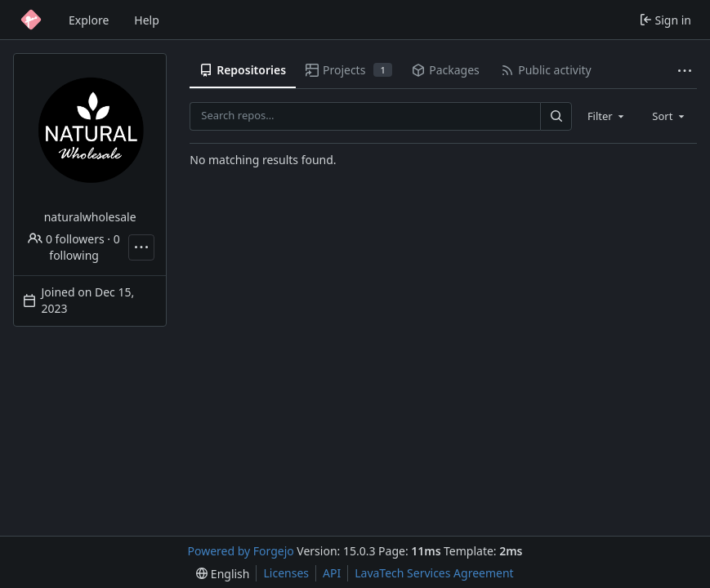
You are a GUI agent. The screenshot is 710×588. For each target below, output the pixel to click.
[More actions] (141, 247)
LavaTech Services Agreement (434, 573)
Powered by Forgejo (241, 551)
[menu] (222, 573)
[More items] (684, 70)
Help (146, 20)
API (332, 573)
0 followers (66, 239)
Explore (89, 20)
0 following (84, 247)
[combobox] (607, 115)
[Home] (31, 19)
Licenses (286, 573)
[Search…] (555, 116)
